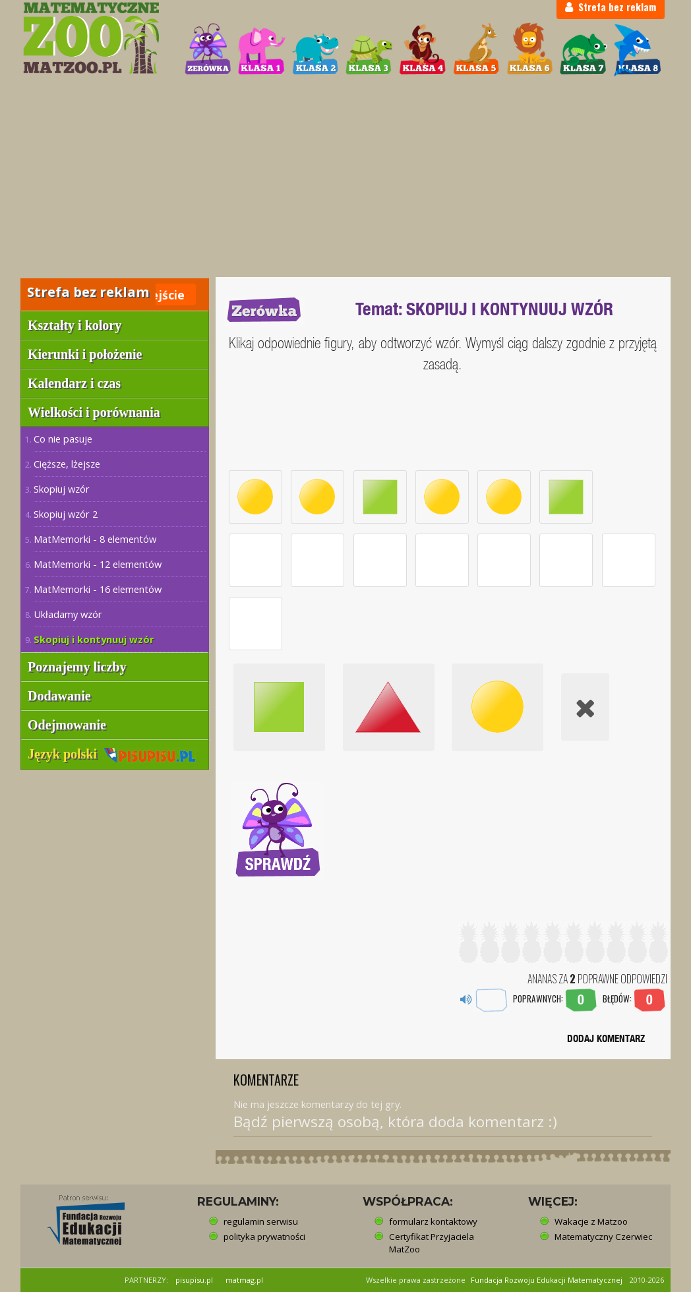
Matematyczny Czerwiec (603, 1237)
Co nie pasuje (63, 438)
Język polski (112, 754)
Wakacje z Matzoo (591, 1221)
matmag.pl (244, 1280)
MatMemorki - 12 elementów (98, 563)
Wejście (162, 295)
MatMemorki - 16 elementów (98, 589)
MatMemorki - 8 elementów (95, 538)
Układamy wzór (68, 614)
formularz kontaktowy (433, 1221)
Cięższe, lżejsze (67, 463)
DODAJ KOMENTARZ (606, 1038)
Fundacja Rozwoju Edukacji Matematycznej (546, 1280)
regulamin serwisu (261, 1221)
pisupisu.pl (194, 1280)
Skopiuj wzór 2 (66, 513)
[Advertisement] (345, 178)
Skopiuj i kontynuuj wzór (94, 639)
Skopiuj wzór (62, 488)
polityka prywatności (264, 1237)
